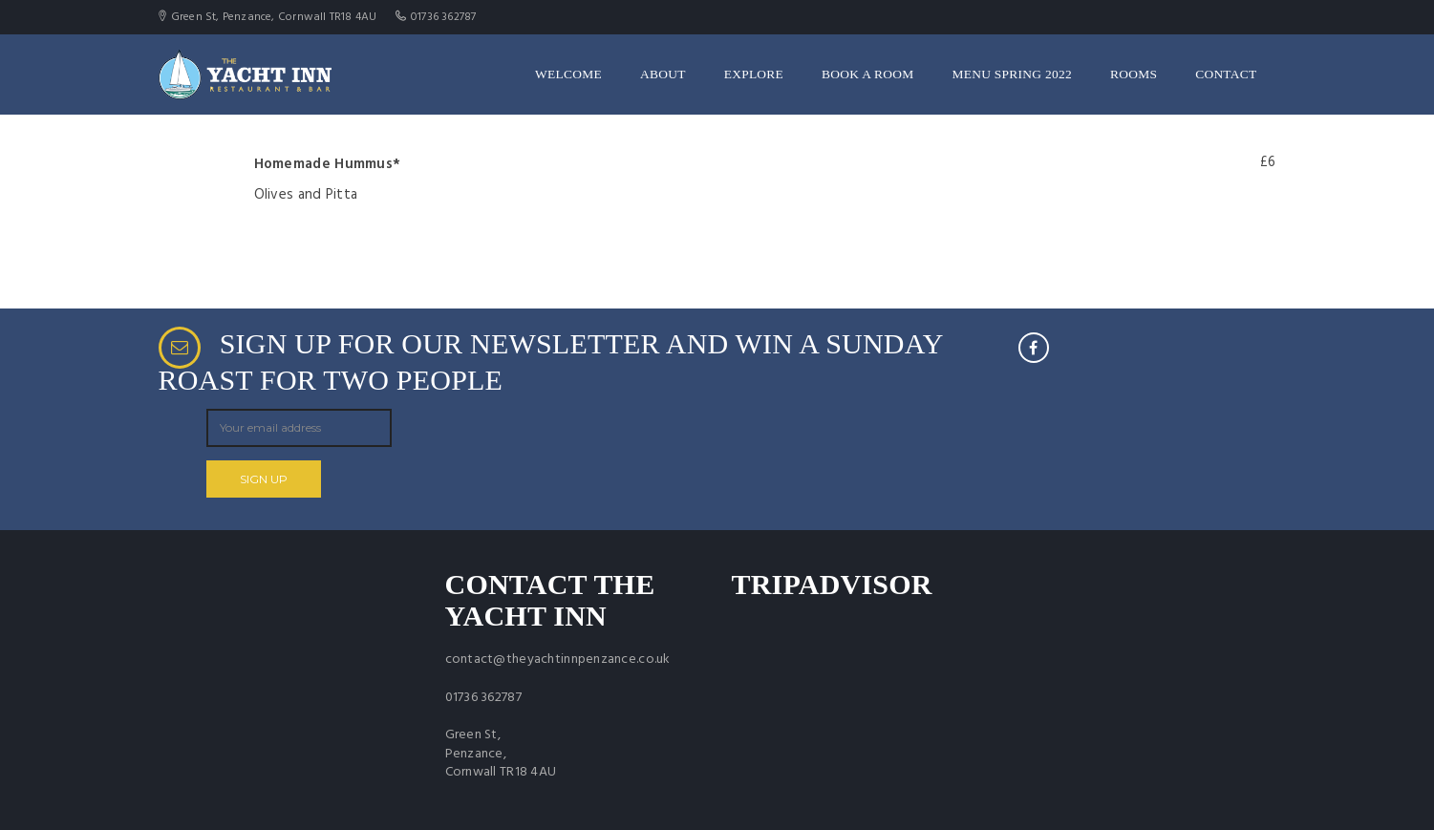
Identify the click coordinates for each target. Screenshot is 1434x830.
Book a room (867, 74)
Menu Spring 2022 (1012, 74)
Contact (1225, 74)
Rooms (1133, 74)
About (663, 74)
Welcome (568, 74)
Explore (753, 74)
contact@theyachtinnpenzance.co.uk (558, 659)
